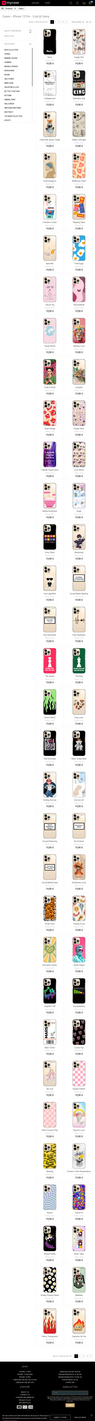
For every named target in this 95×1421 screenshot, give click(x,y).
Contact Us (25, 1395)
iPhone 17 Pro (25, 1372)
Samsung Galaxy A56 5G (70, 1372)
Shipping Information (25, 1397)
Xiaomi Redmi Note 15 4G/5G (70, 1374)
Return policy (25, 1403)
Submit (70, 1405)
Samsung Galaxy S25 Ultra (25, 1380)
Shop (47, 3)
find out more (80, 1417)
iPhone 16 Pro (25, 1377)
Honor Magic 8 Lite (70, 1380)
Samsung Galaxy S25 (25, 1382)
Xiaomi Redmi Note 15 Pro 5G (70, 1377)
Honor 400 (70, 1382)
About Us (25, 1392)
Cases (21, 9)
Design (35, 3)
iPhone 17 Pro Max (25, 1374)
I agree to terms (60, 1417)
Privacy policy (25, 1400)
